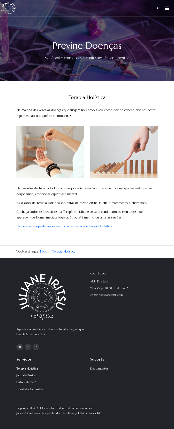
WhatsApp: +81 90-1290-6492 (109, 288)
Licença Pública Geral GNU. (85, 413)
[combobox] (158, 8)
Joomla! (21, 413)
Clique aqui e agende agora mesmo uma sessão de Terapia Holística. (64, 226)
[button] (167, 8)
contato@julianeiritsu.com (106, 295)
